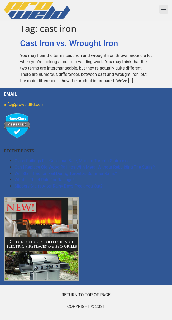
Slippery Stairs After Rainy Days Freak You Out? (58, 186)
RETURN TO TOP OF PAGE (86, 294)
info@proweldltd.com (24, 104)
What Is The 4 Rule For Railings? (44, 179)
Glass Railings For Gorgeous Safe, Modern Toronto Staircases (72, 160)
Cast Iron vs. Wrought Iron (69, 43)
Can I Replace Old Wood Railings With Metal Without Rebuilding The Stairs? (85, 167)
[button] (163, 9)
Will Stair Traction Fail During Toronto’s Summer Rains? (66, 173)
